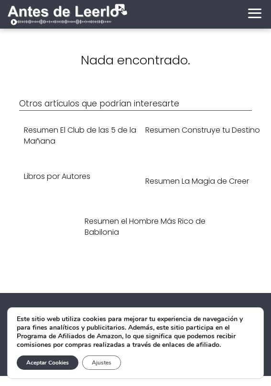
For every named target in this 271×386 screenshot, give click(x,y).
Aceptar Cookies (47, 362)
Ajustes (101, 362)
